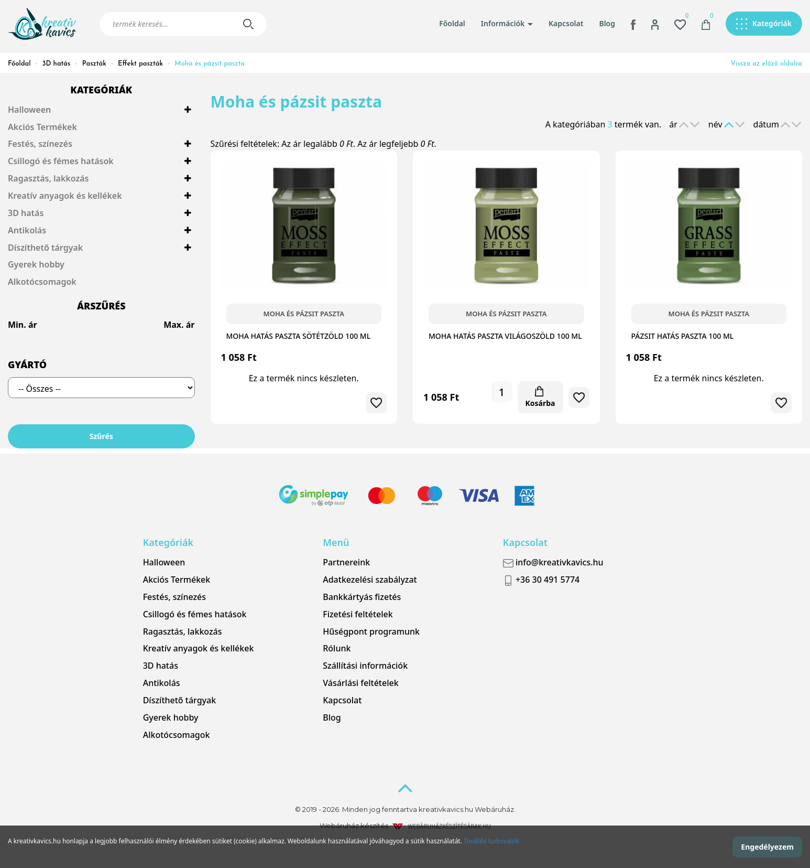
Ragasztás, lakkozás (48, 178)
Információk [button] (507, 23)
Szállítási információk (365, 665)
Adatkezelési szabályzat (370, 579)
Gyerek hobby (36, 264)
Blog (607, 23)
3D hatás (56, 63)
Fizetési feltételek (357, 614)
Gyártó (27, 364)
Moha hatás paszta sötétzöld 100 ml (298, 336)
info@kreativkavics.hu (553, 562)
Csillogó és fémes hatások (61, 161)
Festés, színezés (40, 143)
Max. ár (178, 324)
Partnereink (346, 562)
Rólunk (337, 648)
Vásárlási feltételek (360, 683)
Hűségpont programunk (371, 631)
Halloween (29, 109)
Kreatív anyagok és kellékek (65, 195)
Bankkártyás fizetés (362, 597)
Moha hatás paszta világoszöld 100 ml (505, 336)
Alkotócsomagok (42, 281)
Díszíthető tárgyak (45, 247)
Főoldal (452, 23)
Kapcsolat (566, 23)
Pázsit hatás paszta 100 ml (682, 336)
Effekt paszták (140, 63)
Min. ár (22, 324)
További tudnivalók (491, 841)
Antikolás (27, 230)
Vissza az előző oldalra (766, 63)
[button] (654, 24)
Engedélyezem (767, 847)
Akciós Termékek (42, 127)
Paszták (94, 63)
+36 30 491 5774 (541, 580)
